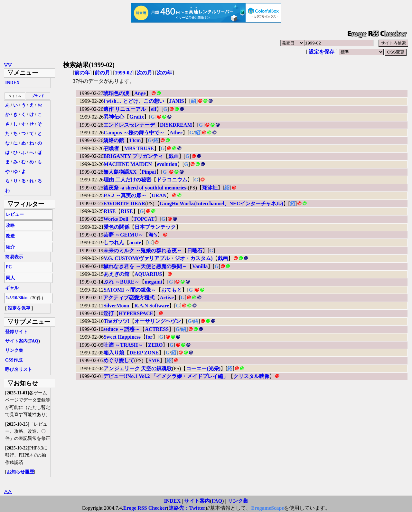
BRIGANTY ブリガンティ (133, 156)
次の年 (164, 72)
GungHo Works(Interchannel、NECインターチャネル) (221, 203)
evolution (167, 164)
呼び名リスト (18, 369)
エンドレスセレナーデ (129, 125)
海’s (152, 234)
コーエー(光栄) (203, 368)
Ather (176, 132)
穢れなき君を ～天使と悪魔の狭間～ (145, 266)
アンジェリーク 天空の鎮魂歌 (138, 368)
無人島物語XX (119, 172)
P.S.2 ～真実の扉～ (125, 195)
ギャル (12, 287)
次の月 (144, 72)
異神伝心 (114, 117)
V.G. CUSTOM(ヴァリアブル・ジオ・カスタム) (158, 258)
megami (153, 282)
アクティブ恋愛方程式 (128, 297)
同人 (10, 277)
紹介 (10, 247)
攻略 (10, 225)
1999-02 (123, 72)
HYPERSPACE (136, 313)
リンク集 (14, 350)
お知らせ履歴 (20, 471)
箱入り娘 (114, 352)
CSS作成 (14, 360)
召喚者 (111, 148)
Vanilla (200, 266)
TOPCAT (144, 219)
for (149, 337)
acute (135, 242)
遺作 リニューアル (124, 109)
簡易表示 (14, 257)
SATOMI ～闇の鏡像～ (130, 290)
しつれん (114, 242)
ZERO (155, 345)
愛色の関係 (116, 227)
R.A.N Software (151, 305)
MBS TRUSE (139, 148)
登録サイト (16, 331)
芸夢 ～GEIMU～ (123, 234)
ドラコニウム (171, 179)
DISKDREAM (176, 125)
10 (15, 297)
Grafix (136, 117)
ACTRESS (157, 329)
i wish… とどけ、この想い (134, 101)
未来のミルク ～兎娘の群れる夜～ (142, 250)
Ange (140, 93)
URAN (159, 195)
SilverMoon (116, 305)
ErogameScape (267, 508)
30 (21, 297)
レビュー (15, 214)
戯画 (173, 156)
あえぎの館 (116, 274)
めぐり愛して (118, 360)
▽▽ (8, 64)
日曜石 (194, 250)
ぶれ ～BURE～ (121, 282)
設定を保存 (321, 51)
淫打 (108, 313)
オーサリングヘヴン (158, 321)
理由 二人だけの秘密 (127, 179)
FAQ (34, 341)
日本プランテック (155, 227)
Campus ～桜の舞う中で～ (134, 132)
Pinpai (149, 172)
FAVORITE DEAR (124, 203)
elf (153, 109)
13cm (135, 140)
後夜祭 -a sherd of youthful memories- (145, 187)
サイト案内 (16, 341)
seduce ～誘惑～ (121, 329)
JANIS (176, 101)
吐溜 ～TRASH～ (123, 345)
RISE (110, 211)
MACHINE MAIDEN (128, 164)
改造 (10, 236)
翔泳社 (210, 187)
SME (154, 360)
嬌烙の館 (113, 140)
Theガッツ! (116, 321)
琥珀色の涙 (116, 93)
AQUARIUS (148, 274)
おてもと (171, 290)
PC (9, 267)
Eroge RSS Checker (145, 508)
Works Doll (115, 219)
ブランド (38, 96)
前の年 (82, 72)
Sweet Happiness (122, 337)
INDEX (12, 82)
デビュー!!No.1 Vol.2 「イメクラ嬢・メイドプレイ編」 (165, 376)
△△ (8, 491)
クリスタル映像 (251, 376)
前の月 (102, 72)
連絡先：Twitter (187, 508)
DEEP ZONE (144, 352)
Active (167, 297)
